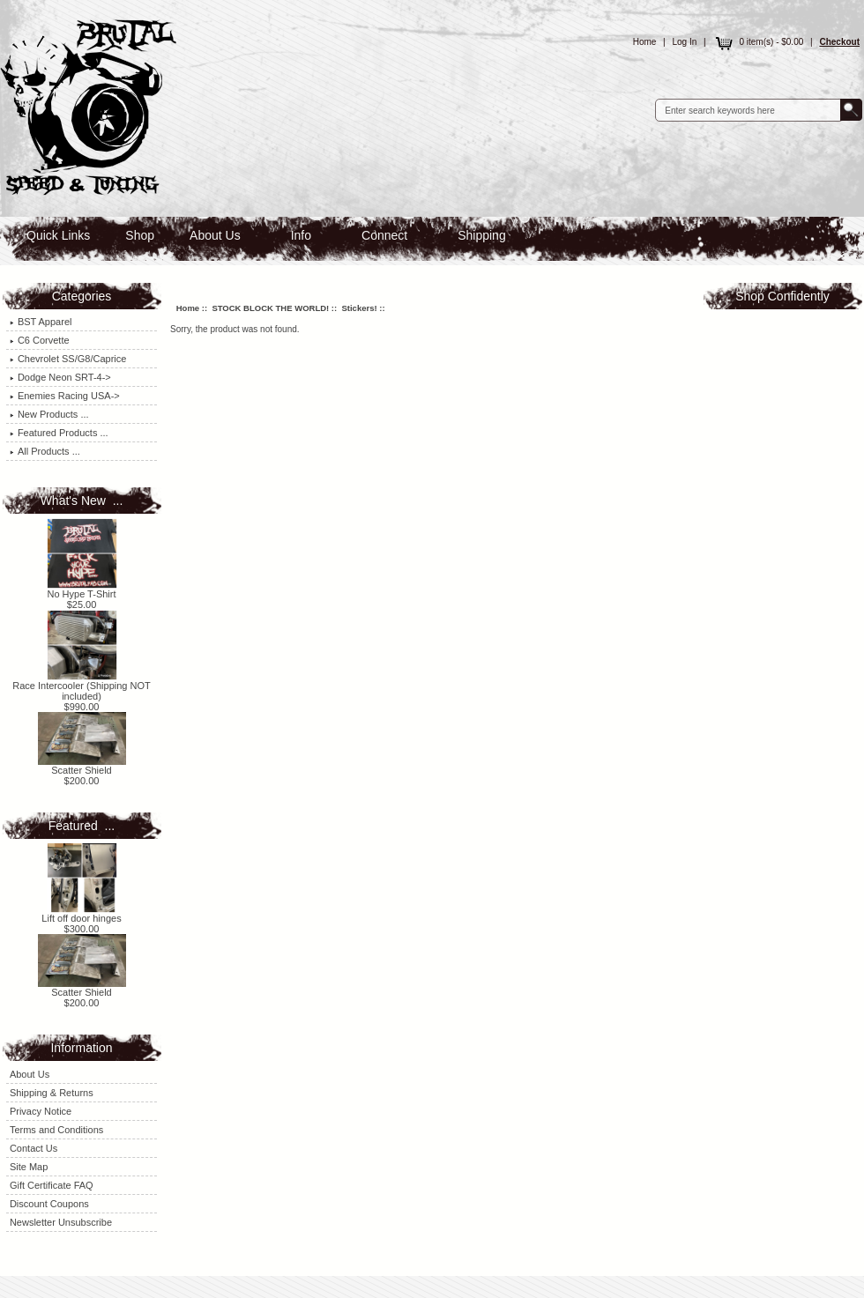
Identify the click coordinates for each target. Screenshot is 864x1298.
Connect (384, 235)
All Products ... (45, 451)
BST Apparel (41, 321)
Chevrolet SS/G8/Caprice (68, 358)
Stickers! (358, 308)
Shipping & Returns (51, 1092)
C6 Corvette (40, 340)
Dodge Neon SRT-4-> (60, 377)
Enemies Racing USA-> (65, 395)
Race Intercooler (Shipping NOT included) (81, 686)
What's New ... (82, 500)
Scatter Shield (82, 765)
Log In (685, 42)
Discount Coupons (49, 1203)
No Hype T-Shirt (82, 589)
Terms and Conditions (56, 1129)
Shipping (482, 235)
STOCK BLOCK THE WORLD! (270, 308)
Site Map (29, 1166)
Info (301, 235)
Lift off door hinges (81, 913)
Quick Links (58, 235)
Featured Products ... (59, 432)
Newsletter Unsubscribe (61, 1222)
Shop (139, 235)
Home (645, 42)
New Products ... (49, 414)
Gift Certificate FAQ (51, 1185)
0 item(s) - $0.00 (757, 42)
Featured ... (81, 826)
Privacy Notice (40, 1111)
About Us (215, 235)
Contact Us (33, 1148)
